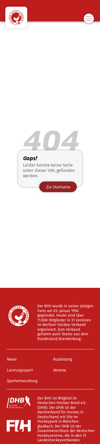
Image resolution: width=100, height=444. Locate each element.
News (12, 359)
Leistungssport (20, 369)
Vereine (59, 369)
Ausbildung (62, 359)
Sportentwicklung (22, 380)
